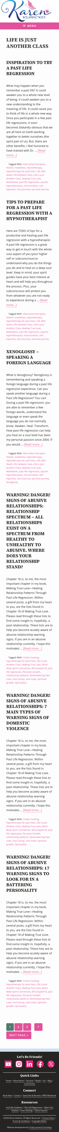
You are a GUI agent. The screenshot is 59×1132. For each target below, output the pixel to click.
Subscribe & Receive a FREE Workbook (39, 1095)
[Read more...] (33, 444)
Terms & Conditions (21, 1121)
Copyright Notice (39, 1121)
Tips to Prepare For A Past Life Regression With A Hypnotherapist (29, 210)
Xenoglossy (12, 482)
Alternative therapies (34, 164)
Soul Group (19, 678)
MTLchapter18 (39, 668)
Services (30, 1080)
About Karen (18, 1080)
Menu (31, 26)
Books (38, 1080)
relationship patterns (17, 675)
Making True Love (31, 178)
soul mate (31, 678)
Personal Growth (31, 671)
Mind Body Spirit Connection (27, 666)
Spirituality (20, 682)
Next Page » (18, 1036)
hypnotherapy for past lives (20, 171)
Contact (17, 1095)
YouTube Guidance (14, 1107)
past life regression (29, 182)
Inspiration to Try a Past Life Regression (29, 67)
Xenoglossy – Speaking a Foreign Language (28, 357)
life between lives (23, 174)
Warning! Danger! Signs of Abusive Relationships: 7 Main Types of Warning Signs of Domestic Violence (28, 711)
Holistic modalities (16, 167)
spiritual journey (40, 189)
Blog (50, 1080)
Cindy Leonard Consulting (40, 1127)
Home (8, 1080)
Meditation (12, 182)
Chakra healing (31, 657)
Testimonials (29, 1083)
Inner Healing (26, 1110)
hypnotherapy (34, 167)
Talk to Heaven (41, 1110)
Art (44, 1080)
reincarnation (31, 185)
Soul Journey (23, 189)
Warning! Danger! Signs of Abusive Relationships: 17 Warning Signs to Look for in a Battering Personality (28, 873)
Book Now (7, 1095)
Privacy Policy (48, 1118)
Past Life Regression (33, 1107)
